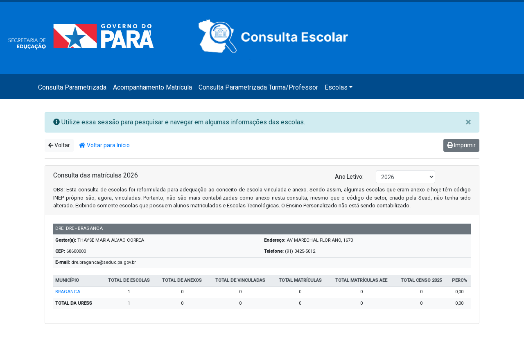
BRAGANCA (67, 291)
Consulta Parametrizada (72, 87)
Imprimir (461, 145)
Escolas (336, 87)
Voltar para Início (104, 145)
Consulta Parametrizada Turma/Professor (258, 87)
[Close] (468, 122)
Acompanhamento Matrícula (152, 87)
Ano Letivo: (349, 176)
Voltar (59, 145)
